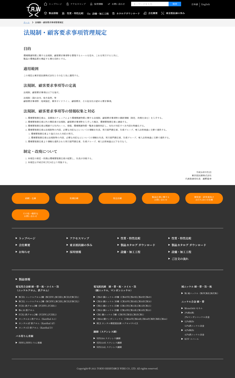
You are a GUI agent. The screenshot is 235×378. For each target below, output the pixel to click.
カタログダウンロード (126, 13)
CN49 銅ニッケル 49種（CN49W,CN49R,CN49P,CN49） (125, 297)
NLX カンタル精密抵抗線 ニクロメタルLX (117, 323)
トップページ (53, 4)
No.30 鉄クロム (26, 310)
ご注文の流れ (180, 259)
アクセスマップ (76, 4)
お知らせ (24, 252)
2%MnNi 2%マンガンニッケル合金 (197, 315)
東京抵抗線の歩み (173, 13)
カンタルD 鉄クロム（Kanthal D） (36, 327)
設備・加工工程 (98, 13)
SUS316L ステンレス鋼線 (109, 347)
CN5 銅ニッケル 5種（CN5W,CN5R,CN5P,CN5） (121, 314)
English (205, 4)
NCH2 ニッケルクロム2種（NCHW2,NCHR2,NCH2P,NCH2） (50, 301)
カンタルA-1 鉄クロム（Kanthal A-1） (38, 318)
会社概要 (151, 13)
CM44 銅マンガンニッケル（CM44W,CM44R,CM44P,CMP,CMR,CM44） (133, 318)
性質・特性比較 (72, 13)
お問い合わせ (116, 4)
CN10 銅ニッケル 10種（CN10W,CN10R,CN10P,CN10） (124, 310)
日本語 (194, 4)
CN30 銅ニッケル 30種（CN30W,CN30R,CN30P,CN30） (125, 301)
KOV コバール (192, 338)
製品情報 (24, 279)
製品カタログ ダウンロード (138, 245)
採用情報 (96, 4)
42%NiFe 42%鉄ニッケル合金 (194, 332)
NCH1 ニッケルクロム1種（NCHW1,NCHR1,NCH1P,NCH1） (49, 297)
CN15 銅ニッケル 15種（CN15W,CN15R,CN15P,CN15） (124, 305)
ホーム (27, 22)
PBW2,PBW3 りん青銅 (30, 342)
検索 (174, 3)
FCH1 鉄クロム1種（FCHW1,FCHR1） (38, 305)
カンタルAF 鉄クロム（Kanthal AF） (37, 323)
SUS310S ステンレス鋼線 (109, 342)
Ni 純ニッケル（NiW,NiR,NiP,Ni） (202, 293)
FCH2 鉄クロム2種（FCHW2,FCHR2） (38, 314)
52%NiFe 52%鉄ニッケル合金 (194, 323)
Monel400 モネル (194, 308)
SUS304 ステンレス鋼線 (108, 338)
